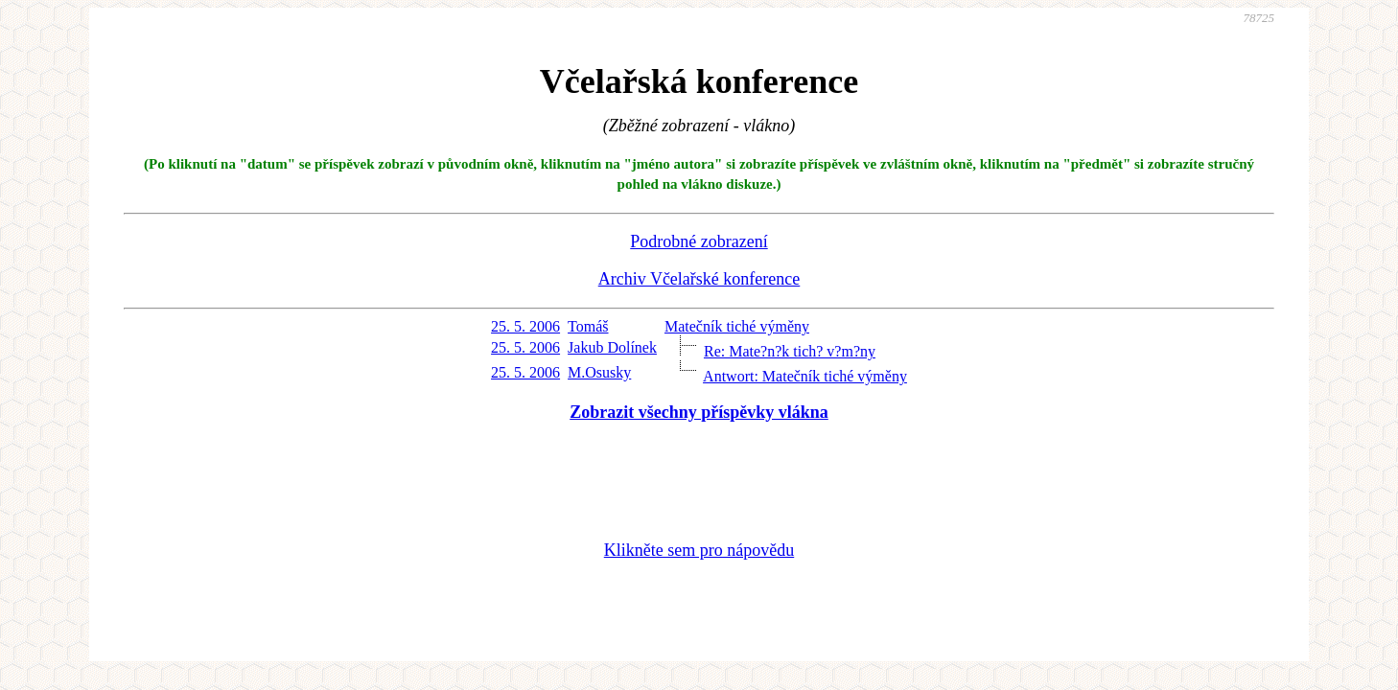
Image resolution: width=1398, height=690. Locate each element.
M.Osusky (599, 372)
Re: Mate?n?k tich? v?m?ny (789, 351)
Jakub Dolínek (612, 347)
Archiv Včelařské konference (699, 278)
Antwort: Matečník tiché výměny (805, 376)
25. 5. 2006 (525, 326)
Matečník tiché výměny (736, 326)
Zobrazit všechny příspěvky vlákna (699, 412)
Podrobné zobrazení (698, 241)
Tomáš (588, 326)
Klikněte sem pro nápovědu (699, 550)
